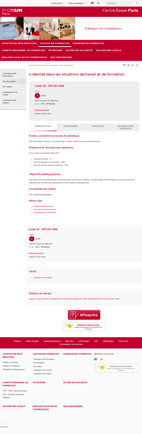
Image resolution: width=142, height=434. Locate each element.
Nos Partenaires (73, 406)
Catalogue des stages (9, 101)
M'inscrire (39, 382)
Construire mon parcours (12, 355)
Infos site (69, 341)
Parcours (98, 126)
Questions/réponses (52, 341)
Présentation (43, 126)
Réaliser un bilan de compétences (45, 408)
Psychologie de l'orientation (45, 212)
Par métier (7, 87)
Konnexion (4, 427)
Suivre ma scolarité (75, 382)
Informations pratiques (125, 127)
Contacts (17, 341)
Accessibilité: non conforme (71, 344)
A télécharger (83, 341)
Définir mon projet (10, 362)
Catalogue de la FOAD (10, 93)
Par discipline (66, 65)
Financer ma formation (43, 278)
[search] (118, 3)
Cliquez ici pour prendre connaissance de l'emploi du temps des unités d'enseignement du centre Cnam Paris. (74, 299)
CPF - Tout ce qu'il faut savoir (15, 391)
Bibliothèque (108, 341)
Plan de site (123, 341)
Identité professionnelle (43, 206)
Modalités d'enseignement (14, 369)
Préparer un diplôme (11, 366)
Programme (70, 126)
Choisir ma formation (48, 65)
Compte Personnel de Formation (15, 384)
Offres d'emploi (32, 341)
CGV (96, 341)
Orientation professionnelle (45, 209)
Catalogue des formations (9, 74)
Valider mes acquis (14, 406)
